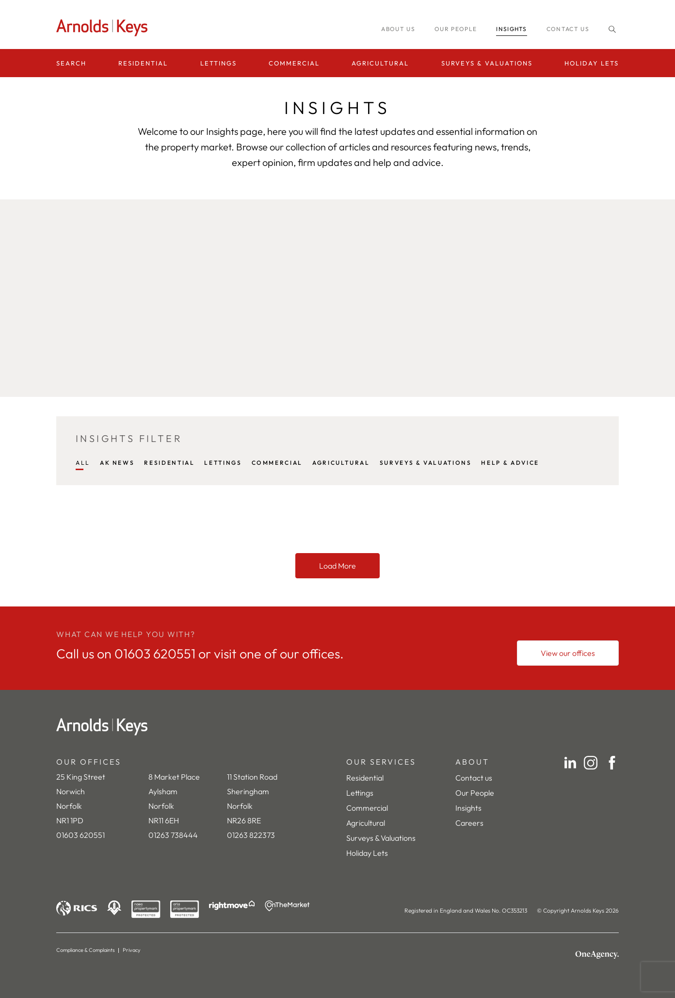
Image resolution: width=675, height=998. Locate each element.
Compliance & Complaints (85, 950)
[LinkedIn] (570, 762)
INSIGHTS (511, 29)
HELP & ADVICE (510, 462)
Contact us (567, 29)
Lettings (218, 63)
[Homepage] (104, 27)
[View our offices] (568, 653)
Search (71, 63)
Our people (455, 29)
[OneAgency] (597, 954)
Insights (468, 808)
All (83, 462)
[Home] (337, 726)
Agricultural (380, 63)
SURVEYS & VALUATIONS (426, 462)
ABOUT (472, 762)
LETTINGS (222, 462)
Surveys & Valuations (486, 63)
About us (398, 29)
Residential (143, 63)
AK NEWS (117, 462)
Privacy (132, 950)
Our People (474, 793)
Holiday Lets (591, 63)
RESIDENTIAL (169, 462)
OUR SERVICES (381, 762)
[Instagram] (590, 762)
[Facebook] (612, 762)
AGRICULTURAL (341, 462)
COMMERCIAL (277, 462)
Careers (469, 823)
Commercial (294, 63)
